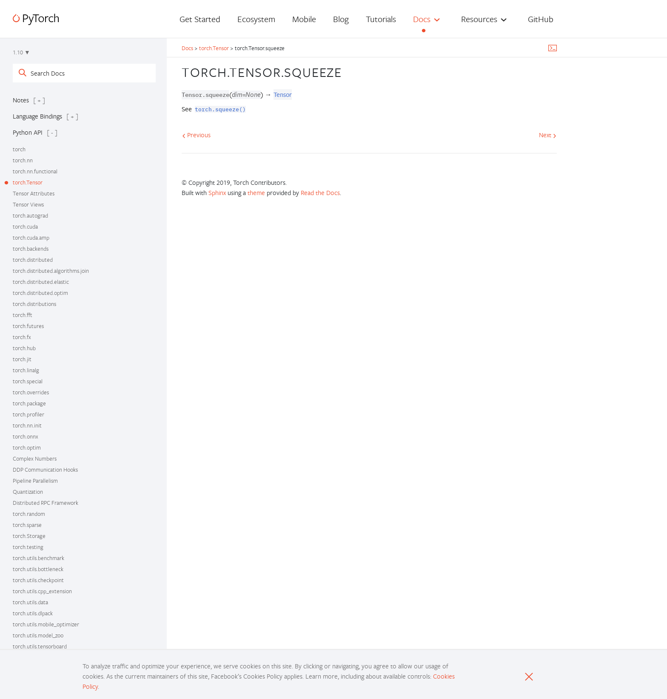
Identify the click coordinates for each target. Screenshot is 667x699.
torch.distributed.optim (40, 292)
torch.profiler (28, 414)
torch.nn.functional (35, 171)
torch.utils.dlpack (33, 613)
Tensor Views (28, 204)
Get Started (200, 19)
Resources (479, 19)
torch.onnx (25, 436)
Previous (196, 134)
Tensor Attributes (33, 193)
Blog (341, 19)
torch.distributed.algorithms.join (51, 270)
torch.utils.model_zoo (38, 635)
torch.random (29, 513)
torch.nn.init (27, 425)
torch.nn (23, 160)
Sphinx (217, 192)
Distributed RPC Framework (45, 502)
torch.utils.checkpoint (38, 580)
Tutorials (381, 19)
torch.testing (28, 546)
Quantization (28, 491)
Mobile (304, 19)
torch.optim (27, 447)
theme (256, 192)
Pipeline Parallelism (35, 480)
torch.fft (22, 314)
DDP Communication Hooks (45, 469)
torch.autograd (30, 215)
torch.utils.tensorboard (40, 646)
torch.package (29, 403)
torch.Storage (29, 535)
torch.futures (28, 326)
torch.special (28, 381)
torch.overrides (31, 392)
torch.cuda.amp (31, 237)
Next (547, 134)
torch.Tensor (28, 182)
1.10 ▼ (21, 52)
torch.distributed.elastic (41, 281)
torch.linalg (26, 370)
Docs (421, 19)
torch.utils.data (30, 602)
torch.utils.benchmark (38, 558)
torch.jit (22, 359)
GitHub (540, 19)
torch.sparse (27, 524)
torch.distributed (33, 259)
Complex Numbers (35, 458)
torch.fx (22, 337)
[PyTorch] (36, 19)
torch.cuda (25, 226)
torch (19, 149)
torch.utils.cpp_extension (42, 591)
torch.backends (30, 248)
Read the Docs (320, 192)
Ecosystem (256, 19)
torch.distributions (34, 303)
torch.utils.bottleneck (38, 569)
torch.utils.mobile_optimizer (46, 624)
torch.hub (24, 348)
